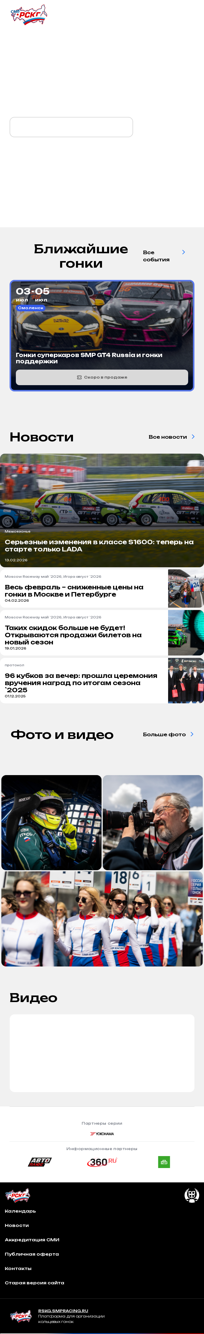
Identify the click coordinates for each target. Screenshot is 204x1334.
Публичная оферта (32, 1254)
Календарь (20, 1210)
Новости (17, 1225)
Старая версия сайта (34, 1282)
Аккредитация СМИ (32, 1239)
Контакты (18, 1268)
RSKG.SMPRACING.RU (63, 1311)
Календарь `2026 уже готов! (71, 127)
